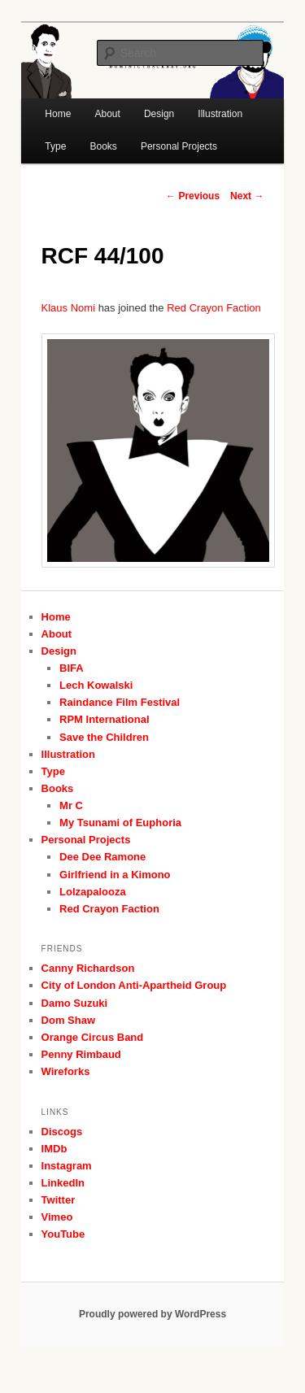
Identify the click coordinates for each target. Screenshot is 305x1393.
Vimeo (57, 1217)
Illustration (68, 754)
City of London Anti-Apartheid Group (134, 985)
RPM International (104, 719)
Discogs (62, 1131)
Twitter (58, 1200)
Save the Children (104, 737)
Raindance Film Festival (119, 702)
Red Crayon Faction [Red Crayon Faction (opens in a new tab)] (214, 308)
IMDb (54, 1149)
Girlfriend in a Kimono (115, 874)
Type (55, 146)
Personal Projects (179, 146)
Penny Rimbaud (81, 1054)
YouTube (63, 1234)
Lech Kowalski (96, 685)
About (56, 634)
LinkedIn (63, 1183)
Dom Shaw (68, 1020)
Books (102, 146)
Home (58, 114)
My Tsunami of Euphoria (120, 822)
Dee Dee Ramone (102, 857)
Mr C (71, 805)
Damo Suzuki (74, 1003)
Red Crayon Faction (109, 909)
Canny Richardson (88, 968)
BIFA (71, 668)
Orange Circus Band (92, 1037)
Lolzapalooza (92, 892)
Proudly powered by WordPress (152, 1314)
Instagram (66, 1166)
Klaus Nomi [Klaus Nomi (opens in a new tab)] (68, 308)
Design (58, 651)
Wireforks (65, 1071)
